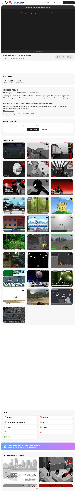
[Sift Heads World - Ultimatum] (14, 187)
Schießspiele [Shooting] (13, 114)
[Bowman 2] (14, 297)
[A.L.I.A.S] (62, 260)
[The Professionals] (14, 315)
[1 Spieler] (20, 417)
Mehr (38, 488)
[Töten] (56, 432)
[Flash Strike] (38, 297)
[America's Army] (62, 242)
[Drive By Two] (14, 224)
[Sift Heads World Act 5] (38, 169)
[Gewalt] (56, 427)
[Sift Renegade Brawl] (14, 205)
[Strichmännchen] (20, 432)
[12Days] (14, 278)
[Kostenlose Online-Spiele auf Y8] (8, 2)
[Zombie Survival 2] (14, 260)
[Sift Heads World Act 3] (62, 151)
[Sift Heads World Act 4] (14, 169)
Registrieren (69, 3)
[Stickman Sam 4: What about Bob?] (62, 224)
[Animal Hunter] (38, 205)
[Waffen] (20, 437)
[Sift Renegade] (38, 187)
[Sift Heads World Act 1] (38, 151)
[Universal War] (38, 278)
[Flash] (20, 427)
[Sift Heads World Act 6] (62, 169)
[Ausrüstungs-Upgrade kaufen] (20, 422)
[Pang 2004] (14, 242)
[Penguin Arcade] (38, 224)
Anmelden (57, 3)
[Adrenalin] (56, 417)
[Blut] (56, 422)
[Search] (31, 2)
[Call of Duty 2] (38, 242)
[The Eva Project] (62, 278)
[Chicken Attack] (62, 205)
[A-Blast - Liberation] (38, 260)
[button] (8, 111)
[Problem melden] (69, 57)
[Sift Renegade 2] (62, 187)
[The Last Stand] (14, 151)
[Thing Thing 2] (62, 297)
